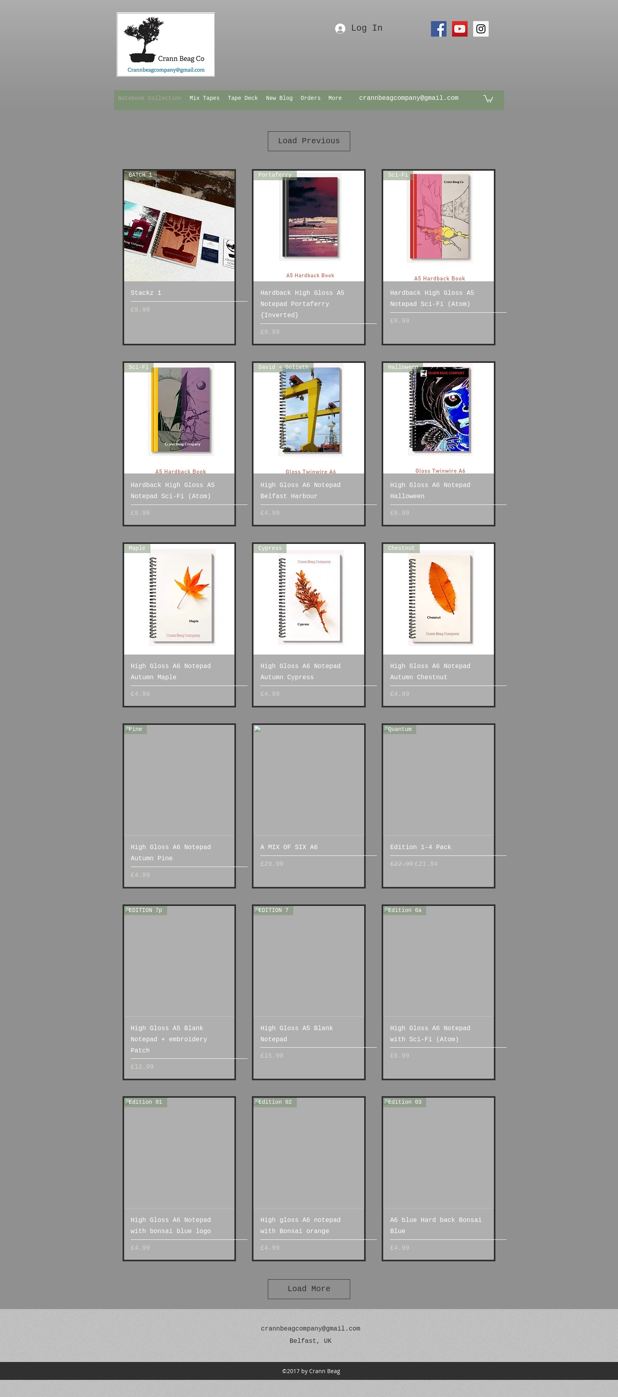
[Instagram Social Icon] (481, 29)
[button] (488, 98)
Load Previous (309, 141)
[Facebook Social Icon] (438, 29)
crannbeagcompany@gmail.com (409, 98)
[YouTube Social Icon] (460, 29)
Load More (308, 1289)
